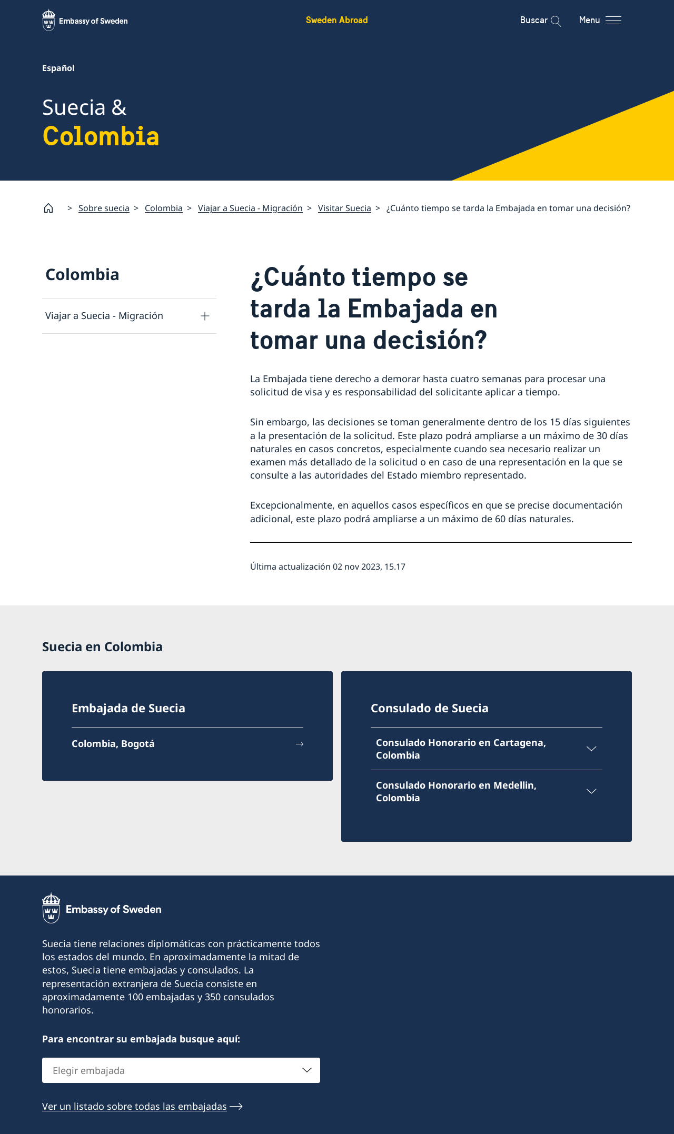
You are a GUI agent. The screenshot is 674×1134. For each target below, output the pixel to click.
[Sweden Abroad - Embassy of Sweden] (94, 20)
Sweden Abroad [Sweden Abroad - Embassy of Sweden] (337, 20)
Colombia (164, 207)
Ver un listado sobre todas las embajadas (134, 1106)
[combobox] (181, 1070)
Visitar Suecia (344, 207)
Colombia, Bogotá (113, 743)
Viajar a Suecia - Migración (250, 207)
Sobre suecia (104, 207)
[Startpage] (52, 207)
